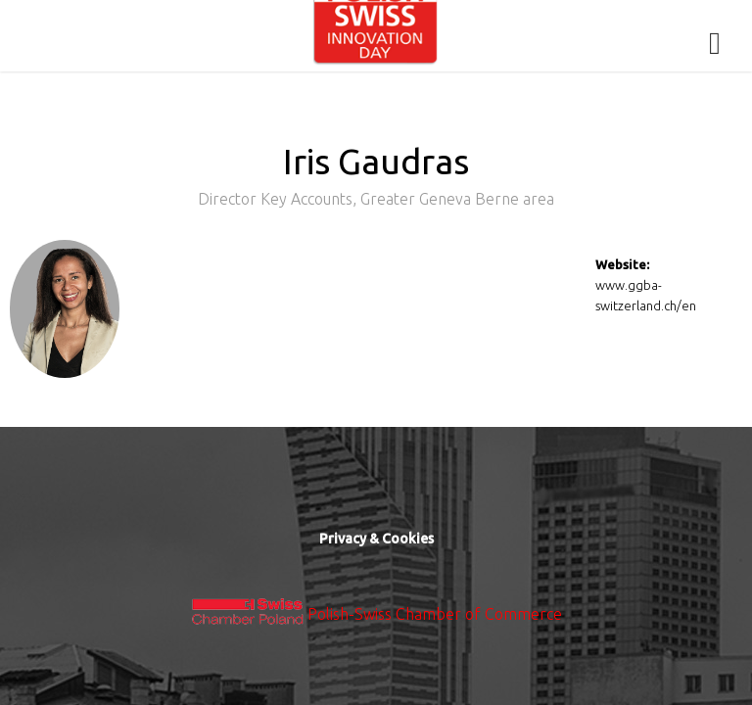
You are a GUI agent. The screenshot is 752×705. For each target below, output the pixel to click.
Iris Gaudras (376, 180)
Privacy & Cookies (376, 538)
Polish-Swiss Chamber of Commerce (434, 614)
